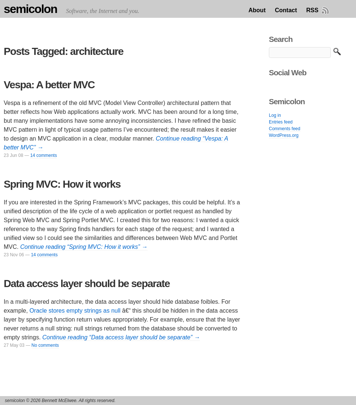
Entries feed (281, 122)
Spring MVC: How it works (62, 184)
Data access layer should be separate (87, 283)
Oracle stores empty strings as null (74, 310)
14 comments (43, 155)
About (257, 10)
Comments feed (284, 128)
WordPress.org (284, 135)
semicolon (30, 9)
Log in (275, 115)
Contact (286, 10)
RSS (312, 10)
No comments (45, 345)
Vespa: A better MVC (49, 84)
